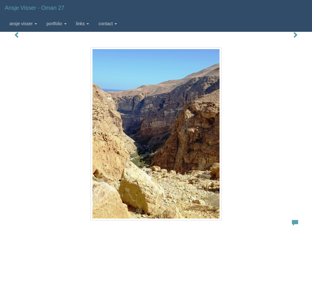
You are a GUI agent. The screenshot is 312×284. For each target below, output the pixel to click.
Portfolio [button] (57, 23)
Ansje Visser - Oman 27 (34, 8)
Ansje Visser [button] (23, 23)
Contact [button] (107, 23)
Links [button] (82, 23)
